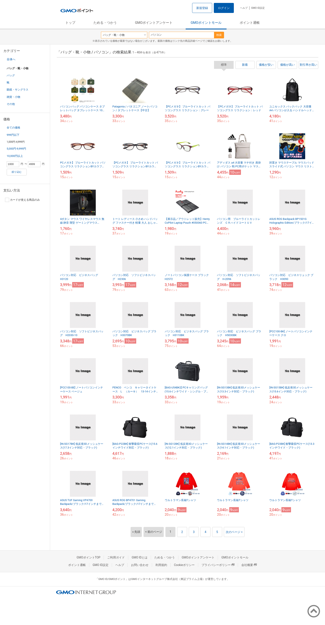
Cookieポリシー (184, 565)
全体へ (11, 59)
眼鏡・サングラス (17, 89)
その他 (11, 104)
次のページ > (234, 532)
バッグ (11, 75)
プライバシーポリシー (218, 565)
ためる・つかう (105, 23)
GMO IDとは (139, 557)
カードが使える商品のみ (22, 200)
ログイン (224, 8)
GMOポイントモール (206, 23)
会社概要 (249, 565)
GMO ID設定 (258, 7)
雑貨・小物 (13, 96)
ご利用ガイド (116, 557)
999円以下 (13, 134)
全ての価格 (13, 127)
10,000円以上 (15, 156)
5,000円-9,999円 (16, 148)
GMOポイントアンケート (154, 23)
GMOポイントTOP (88, 557)
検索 (219, 35)
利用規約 (161, 565)
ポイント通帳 (250, 23)
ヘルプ (244, 7)
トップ (70, 23)
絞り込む (17, 171)
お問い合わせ (140, 565)
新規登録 (202, 8)
